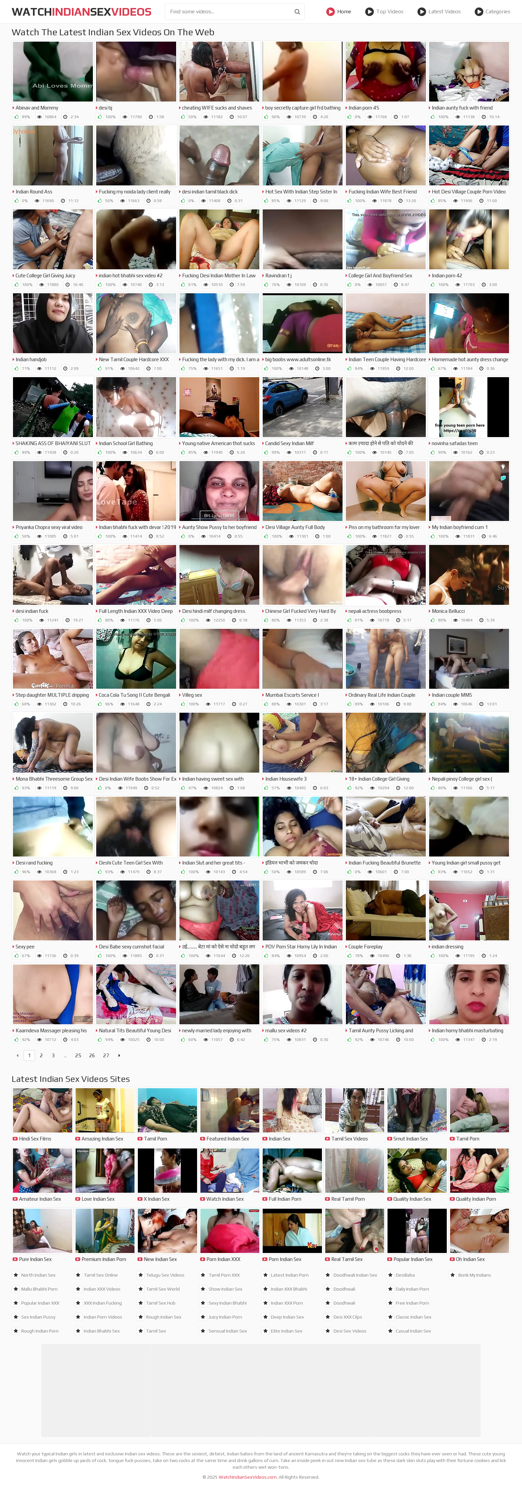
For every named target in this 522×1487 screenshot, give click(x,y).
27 (106, 1055)
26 (92, 1055)
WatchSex (81, 11)
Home (338, 11)
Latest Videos (439, 11)
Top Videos (384, 11)
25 (78, 1055)
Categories (492, 11)
